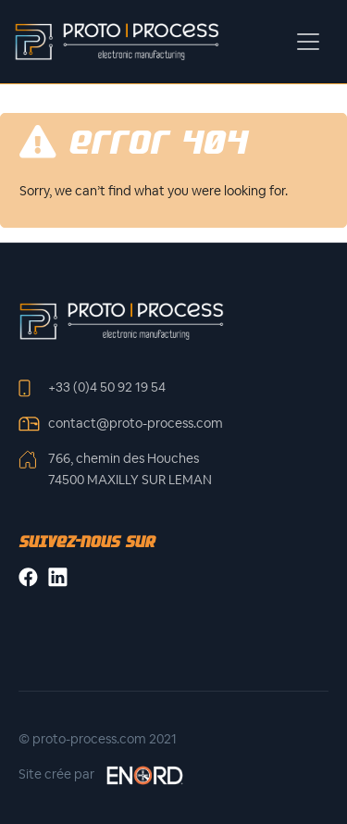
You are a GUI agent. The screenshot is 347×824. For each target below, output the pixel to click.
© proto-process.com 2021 (98, 738)
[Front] (121, 320)
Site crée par (102, 775)
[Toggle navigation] (308, 41)
